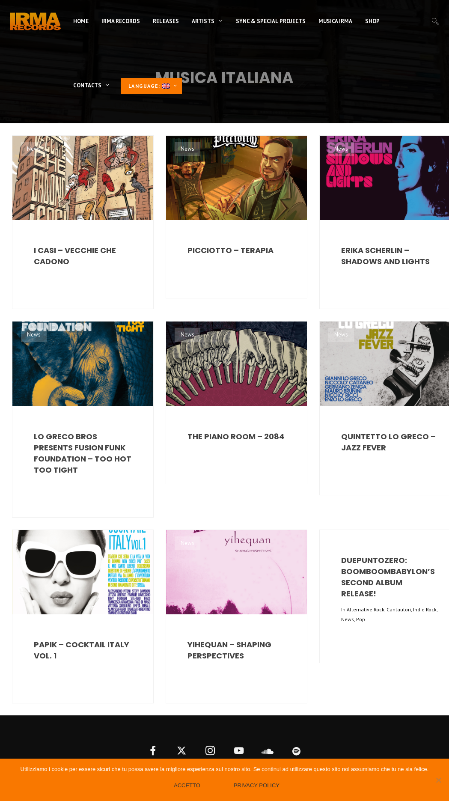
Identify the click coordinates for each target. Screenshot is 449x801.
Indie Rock (425, 609)
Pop (360, 619)
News (34, 148)
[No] (438, 780)
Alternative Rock (365, 609)
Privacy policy (257, 785)
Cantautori (399, 609)
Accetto (187, 785)
